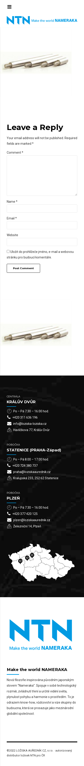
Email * (12, 218)
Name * (12, 201)
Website (12, 235)
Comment (15, 152)
